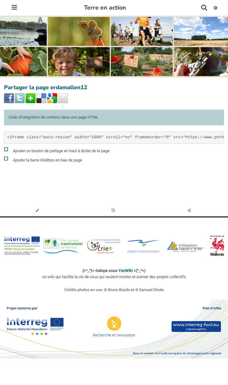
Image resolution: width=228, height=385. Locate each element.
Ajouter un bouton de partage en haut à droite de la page (57, 150)
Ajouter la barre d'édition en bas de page (43, 159)
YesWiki (125, 270)
